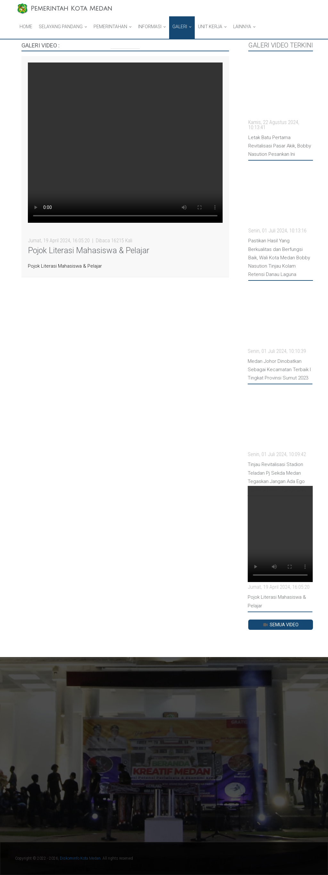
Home (26, 26)
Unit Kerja (210, 26)
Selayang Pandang (61, 26)
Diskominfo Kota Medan (80, 858)
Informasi (149, 26)
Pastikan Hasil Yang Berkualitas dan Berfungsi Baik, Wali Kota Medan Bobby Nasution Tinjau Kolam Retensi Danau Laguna (279, 257)
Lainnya (242, 26)
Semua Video (280, 624)
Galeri (179, 26)
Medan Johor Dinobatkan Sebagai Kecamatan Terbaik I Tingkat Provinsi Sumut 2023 (275, 369)
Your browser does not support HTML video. (125, 143)
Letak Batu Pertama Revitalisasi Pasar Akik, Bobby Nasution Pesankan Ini (279, 146)
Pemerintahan (110, 26)
